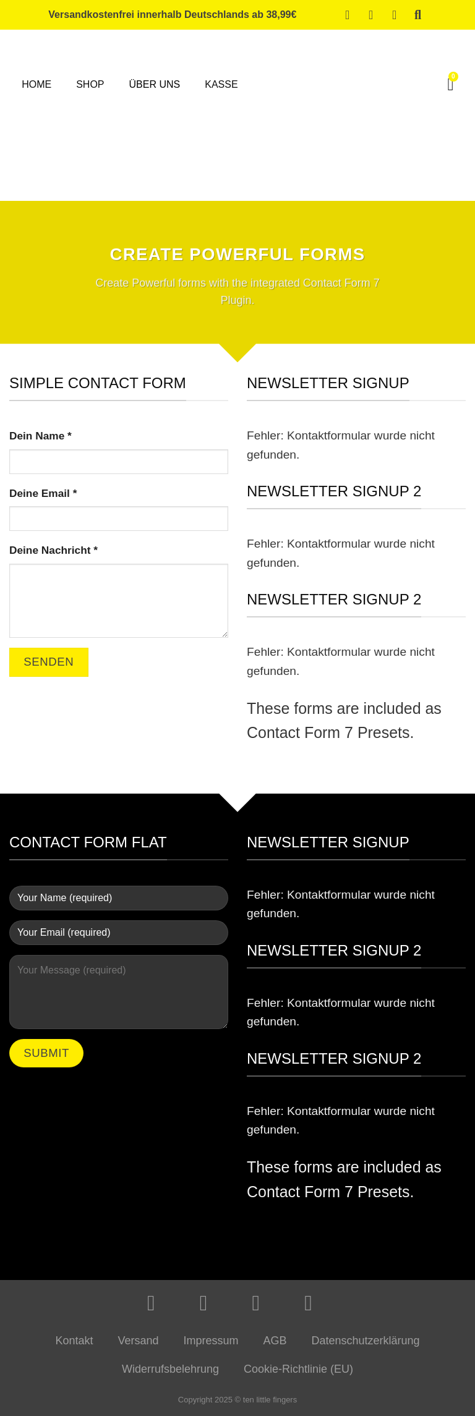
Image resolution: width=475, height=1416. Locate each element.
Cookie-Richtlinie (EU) (298, 1369)
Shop (90, 84)
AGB (275, 1340)
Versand (138, 1340)
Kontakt (74, 1340)
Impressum (210, 1340)
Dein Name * (40, 436)
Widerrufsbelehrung (170, 1369)
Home (36, 84)
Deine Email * (43, 493)
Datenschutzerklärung (366, 1340)
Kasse (221, 84)
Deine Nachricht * (53, 550)
